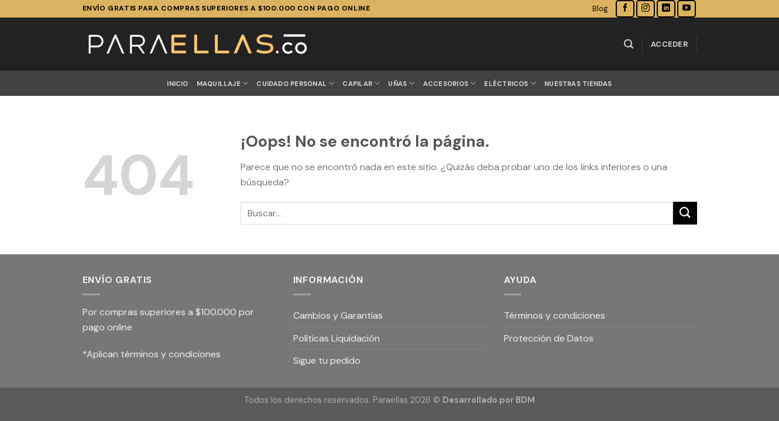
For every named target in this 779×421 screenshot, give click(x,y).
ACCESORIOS (449, 83)
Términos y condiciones (554, 315)
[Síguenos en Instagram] (645, 8)
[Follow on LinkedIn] (666, 8)
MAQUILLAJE (223, 83)
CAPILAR (361, 83)
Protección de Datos (548, 338)
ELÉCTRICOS (510, 83)
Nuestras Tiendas (578, 84)
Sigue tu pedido (327, 360)
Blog (600, 8)
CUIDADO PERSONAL (295, 83)
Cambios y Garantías (338, 315)
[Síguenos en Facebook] (625, 8)
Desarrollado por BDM (488, 400)
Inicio (177, 84)
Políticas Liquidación (336, 338)
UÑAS (401, 83)
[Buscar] (628, 44)
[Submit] (684, 213)
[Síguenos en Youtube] (686, 8)
